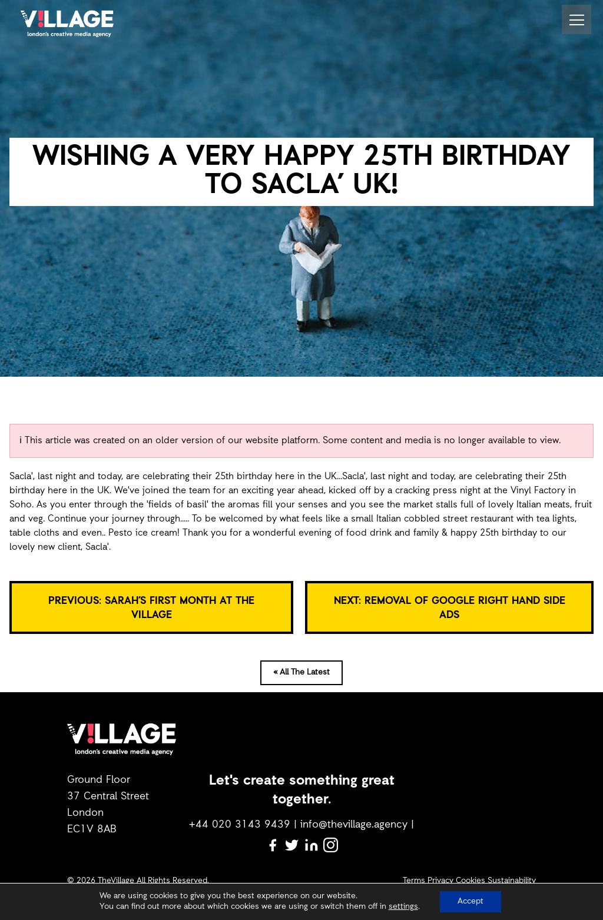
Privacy (440, 880)
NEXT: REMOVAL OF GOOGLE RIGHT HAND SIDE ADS (449, 608)
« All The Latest (301, 672)
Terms (414, 880)
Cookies (470, 880)
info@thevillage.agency (353, 825)
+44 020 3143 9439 (239, 825)
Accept (470, 901)
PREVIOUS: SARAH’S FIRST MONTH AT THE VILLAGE (151, 608)
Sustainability (512, 880)
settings (403, 907)
